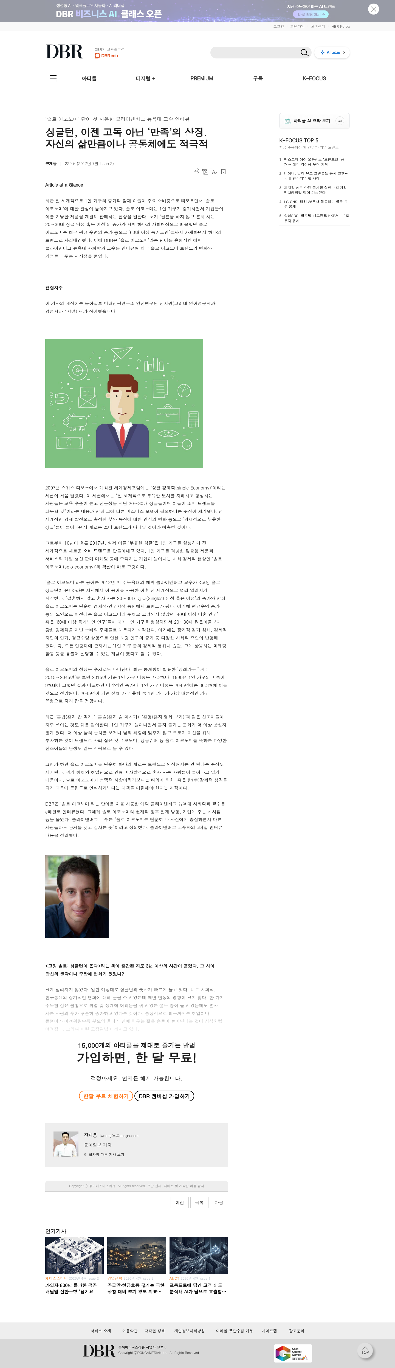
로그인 (278, 26)
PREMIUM (202, 78)
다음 (219, 1202)
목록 (199, 1202)
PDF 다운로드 (205, 171)
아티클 (89, 78)
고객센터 (318, 26)
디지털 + (145, 78)
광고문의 (296, 1330)
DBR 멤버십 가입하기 (164, 1096)
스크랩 (223, 171)
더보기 (196, 171)
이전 (179, 1202)
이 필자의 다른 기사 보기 (104, 1154)
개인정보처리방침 (189, 1330)
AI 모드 (333, 52)
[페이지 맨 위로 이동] (367, 1352)
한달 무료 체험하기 (106, 1096)
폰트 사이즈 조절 (214, 171)
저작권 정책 (155, 1330)
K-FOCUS (314, 78)
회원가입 (297, 26)
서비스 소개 (101, 1330)
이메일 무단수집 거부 (234, 1330)
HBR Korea (340, 26)
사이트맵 (269, 1330)
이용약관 (130, 1330)
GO (340, 121)
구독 (258, 78)
